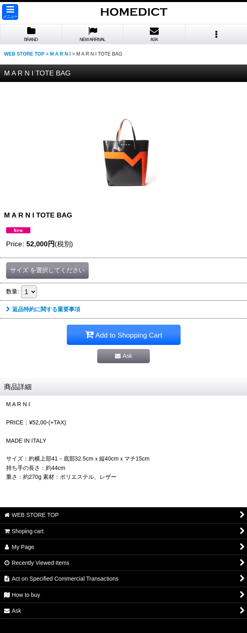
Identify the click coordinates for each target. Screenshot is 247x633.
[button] (10, 12)
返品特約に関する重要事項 (43, 309)
